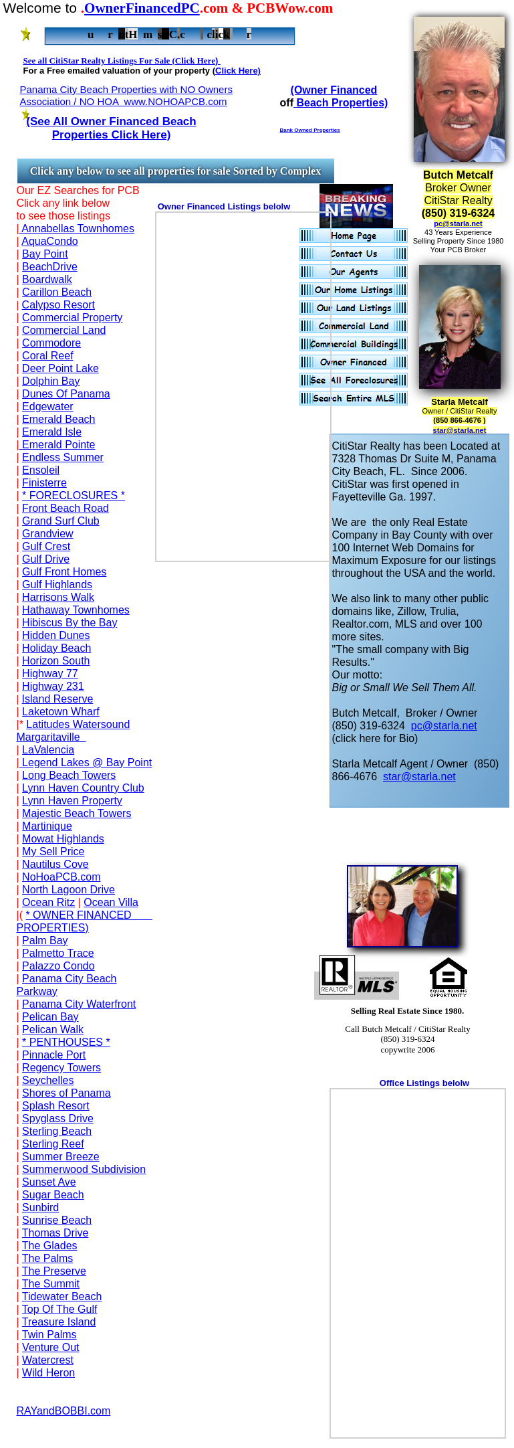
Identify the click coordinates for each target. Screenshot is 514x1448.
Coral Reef (47, 355)
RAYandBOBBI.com (64, 1411)
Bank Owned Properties (310, 130)
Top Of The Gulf (60, 1309)
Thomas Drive (55, 1233)
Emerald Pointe (57, 444)
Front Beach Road (65, 508)
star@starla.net (460, 430)
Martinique (47, 826)
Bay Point (45, 254)
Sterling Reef (53, 1144)
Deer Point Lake (60, 368)
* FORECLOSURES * (73, 495)
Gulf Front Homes (64, 571)
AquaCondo (49, 241)
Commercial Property (72, 317)
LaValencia (48, 749)
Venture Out (50, 1347)
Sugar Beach (53, 1194)
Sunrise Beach (57, 1220)
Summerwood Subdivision (84, 1169)
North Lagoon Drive (68, 889)
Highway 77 (50, 673)
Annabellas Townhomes (76, 228)
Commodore (51, 343)
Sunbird (40, 1207)
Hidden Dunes (56, 635)
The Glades (50, 1245)
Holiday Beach (56, 648)
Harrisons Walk (58, 597)
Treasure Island (59, 1322)
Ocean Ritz (48, 902)
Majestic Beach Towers (76, 813)
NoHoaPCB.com (61, 877)
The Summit (51, 1283)
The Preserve (54, 1271)
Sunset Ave (49, 1182)
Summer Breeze (61, 1156)
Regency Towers (61, 1067)
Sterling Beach (57, 1131)
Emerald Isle (52, 432)
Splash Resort (56, 1105)
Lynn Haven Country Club (83, 788)
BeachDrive (50, 266)
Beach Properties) (340, 102)
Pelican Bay (50, 1016)
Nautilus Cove (55, 864)
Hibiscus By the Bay (69, 622)
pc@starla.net (458, 223)
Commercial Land (64, 330)
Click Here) (238, 71)
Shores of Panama (66, 1093)
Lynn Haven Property (72, 800)
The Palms (47, 1258)
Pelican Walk (53, 1029)
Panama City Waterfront (79, 1004)
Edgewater (48, 406)
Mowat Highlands (63, 838)
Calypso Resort (58, 304)
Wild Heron (48, 1372)
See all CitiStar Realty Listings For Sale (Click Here (119, 61)
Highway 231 (53, 686)
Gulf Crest (46, 546)
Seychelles (48, 1080)
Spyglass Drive (58, 1118)
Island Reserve (58, 699)
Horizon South (56, 660)
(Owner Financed (334, 90)
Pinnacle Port (54, 1055)
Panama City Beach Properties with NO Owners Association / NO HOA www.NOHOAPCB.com (126, 95)
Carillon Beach (57, 292)
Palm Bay (45, 940)
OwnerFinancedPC (142, 8)
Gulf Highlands (57, 584)
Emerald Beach (58, 419)
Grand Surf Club (61, 521)
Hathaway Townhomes (76, 610)
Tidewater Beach (62, 1296)
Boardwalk (47, 279)
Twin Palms (49, 1334)
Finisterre (44, 482)
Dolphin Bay (51, 381)
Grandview (47, 533)
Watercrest (48, 1360)
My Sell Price (53, 851)
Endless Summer (63, 457)
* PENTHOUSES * (66, 1042)
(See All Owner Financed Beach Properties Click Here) (111, 128)
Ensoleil (40, 470)
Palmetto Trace (58, 953)
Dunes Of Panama (66, 393)
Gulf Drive (46, 559)
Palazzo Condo (58, 966)
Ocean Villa (111, 902)
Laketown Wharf (61, 711)
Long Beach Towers (69, 775)
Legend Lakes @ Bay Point (85, 762)
